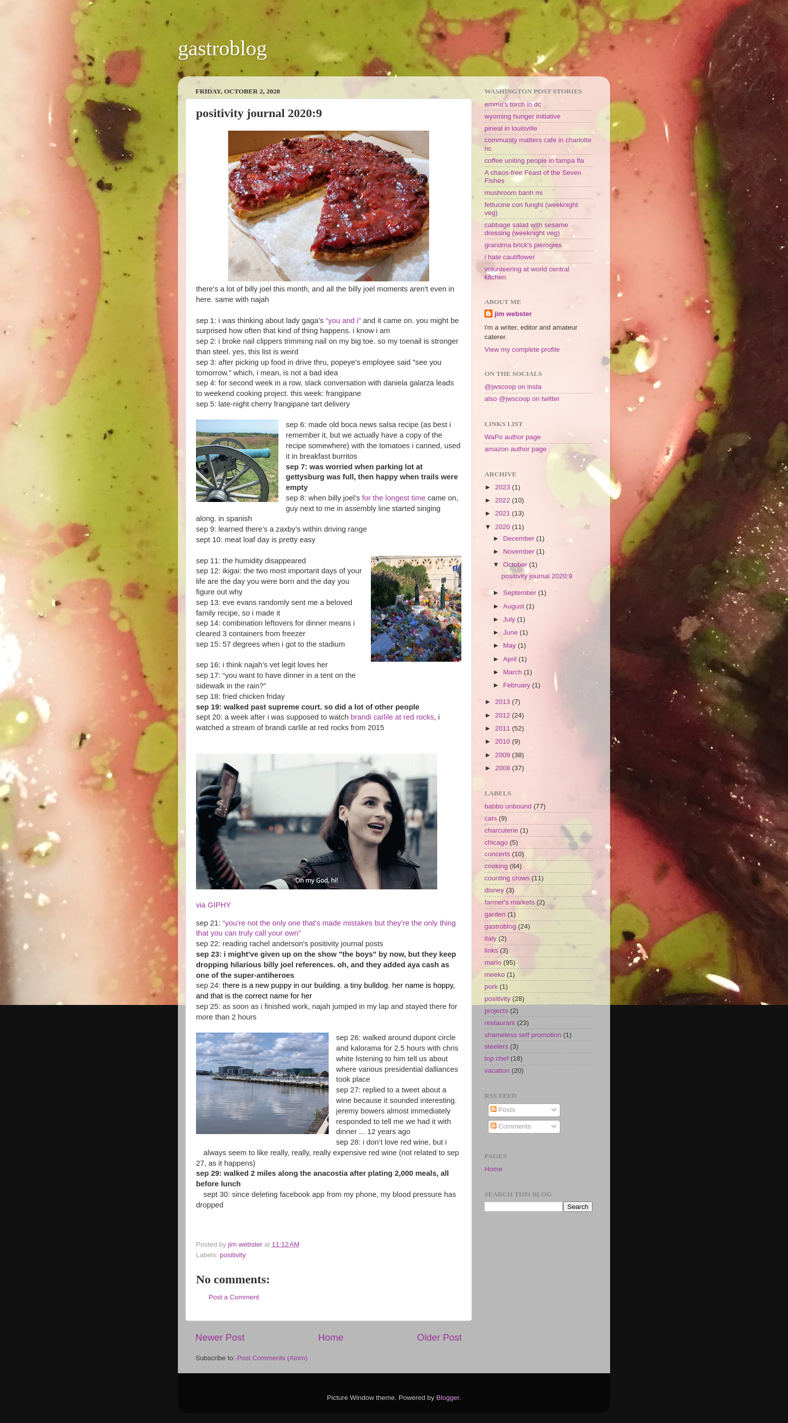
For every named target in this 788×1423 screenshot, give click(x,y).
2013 (503, 701)
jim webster (513, 314)
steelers (496, 1046)
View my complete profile (522, 349)
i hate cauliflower (509, 257)
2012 (503, 715)
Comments (510, 1126)
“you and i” (343, 321)
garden (495, 914)
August (514, 606)
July (510, 619)
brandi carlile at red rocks (392, 717)
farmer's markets (509, 902)
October (516, 564)
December (519, 538)
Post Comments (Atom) (272, 1358)
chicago (496, 842)
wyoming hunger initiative (522, 116)
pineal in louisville (510, 128)
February (517, 685)
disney (494, 890)
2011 (503, 728)
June (511, 632)
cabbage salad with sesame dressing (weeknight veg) (526, 229)
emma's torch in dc (512, 104)
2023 (503, 487)
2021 (503, 513)
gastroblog (222, 48)
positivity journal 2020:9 (537, 576)
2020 (503, 527)
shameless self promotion (522, 1035)
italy (490, 938)
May (510, 645)
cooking (496, 866)
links (491, 950)
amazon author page (515, 449)
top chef (496, 1058)
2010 (503, 741)
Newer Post (220, 1337)
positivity (233, 1255)
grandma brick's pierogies (522, 245)
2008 (503, 768)
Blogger (447, 1397)
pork (491, 986)
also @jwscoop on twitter (522, 398)
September (520, 592)
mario (493, 962)
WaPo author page (512, 437)
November (519, 551)
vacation (497, 1070)
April (511, 659)
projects (496, 1010)
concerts (497, 854)
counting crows (507, 878)
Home (330, 1337)
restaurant (499, 1023)
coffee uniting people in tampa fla (534, 160)
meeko (494, 974)
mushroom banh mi (513, 192)
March (513, 672)
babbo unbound (508, 806)
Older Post (439, 1337)
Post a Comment (234, 1297)
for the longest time (393, 498)
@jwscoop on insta (513, 386)
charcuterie (501, 830)
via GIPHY (213, 905)
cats (490, 818)
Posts (503, 1109)
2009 (503, 755)
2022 (503, 500)
